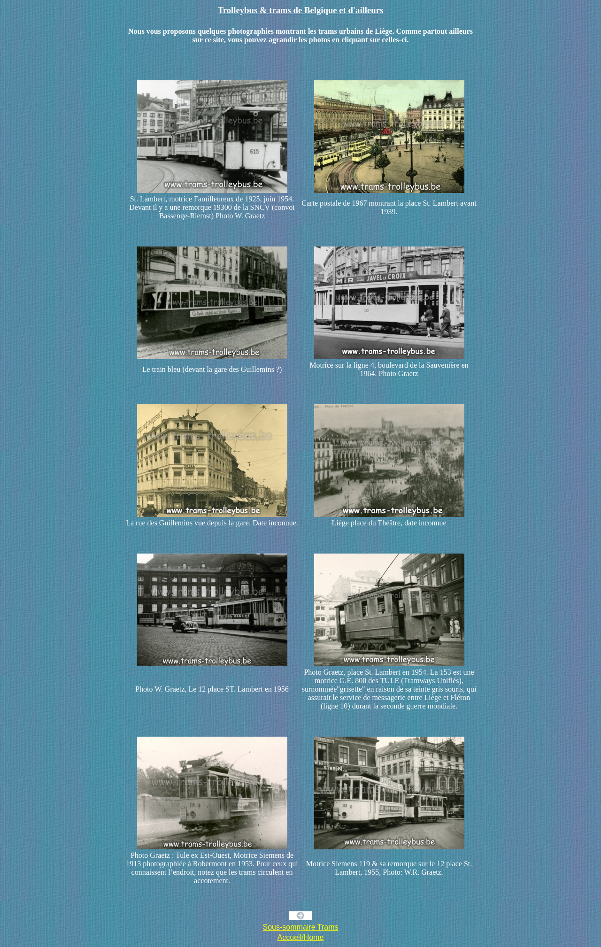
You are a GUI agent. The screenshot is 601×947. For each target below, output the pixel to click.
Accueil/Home (300, 937)
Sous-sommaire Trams (301, 927)
